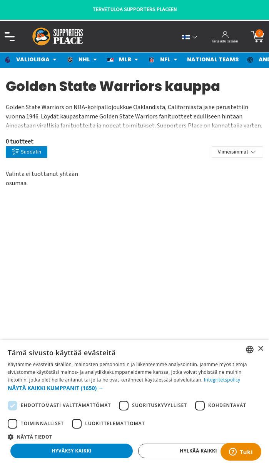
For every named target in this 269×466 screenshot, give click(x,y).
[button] (134, 388)
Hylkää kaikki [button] (198, 450)
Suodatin (26, 152)
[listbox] (250, 349)
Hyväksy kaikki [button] (72, 450)
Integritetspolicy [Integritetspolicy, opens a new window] (222, 380)
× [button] (260, 349)
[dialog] (134, 403)
